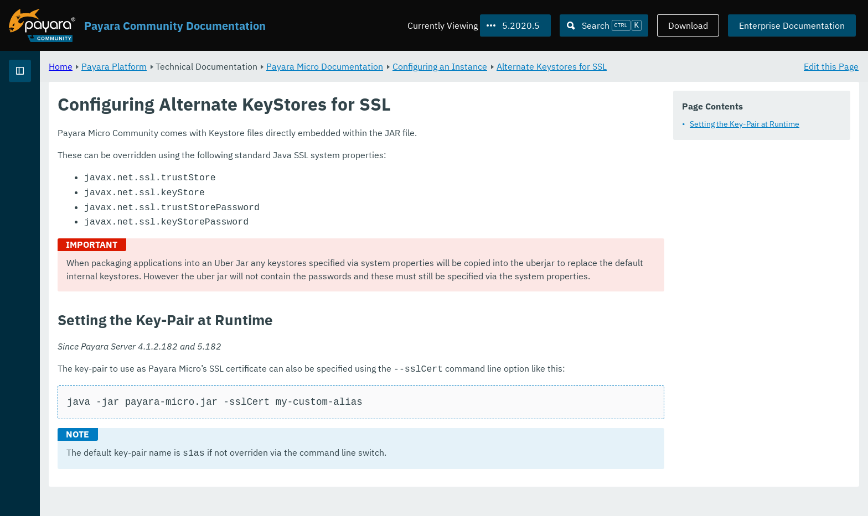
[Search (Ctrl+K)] (604, 25)
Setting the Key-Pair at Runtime (744, 124)
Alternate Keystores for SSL (689, 66)
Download (688, 25)
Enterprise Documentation (792, 25)
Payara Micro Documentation (462, 66)
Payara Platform (252, 66)
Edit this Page (831, 66)
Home (198, 66)
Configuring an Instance (577, 66)
